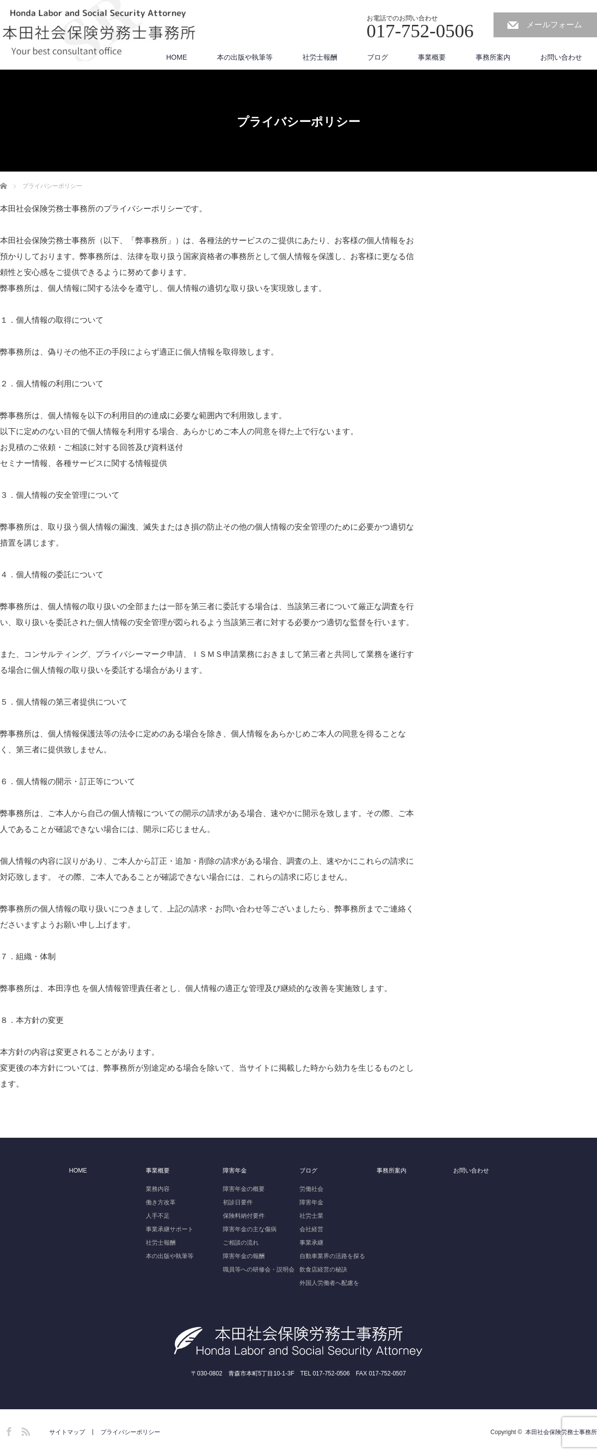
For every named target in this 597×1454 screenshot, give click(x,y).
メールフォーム (554, 24)
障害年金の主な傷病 (250, 1229)
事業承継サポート (170, 1229)
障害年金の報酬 (244, 1256)
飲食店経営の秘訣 (323, 1269)
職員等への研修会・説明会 (259, 1269)
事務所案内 (493, 57)
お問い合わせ (561, 57)
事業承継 (311, 1243)
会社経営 (311, 1229)
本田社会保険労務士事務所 (561, 1432)
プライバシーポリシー (130, 1432)
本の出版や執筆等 (245, 57)
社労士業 (311, 1216)
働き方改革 (161, 1202)
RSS (24, 1430)
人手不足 (158, 1216)
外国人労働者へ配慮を (329, 1283)
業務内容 (158, 1189)
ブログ (377, 57)
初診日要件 (238, 1202)
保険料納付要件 (244, 1216)
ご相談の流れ (241, 1243)
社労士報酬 (319, 57)
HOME (176, 57)
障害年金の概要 (244, 1189)
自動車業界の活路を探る (332, 1256)
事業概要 (432, 57)
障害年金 (235, 1171)
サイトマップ (67, 1432)
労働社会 (311, 1189)
